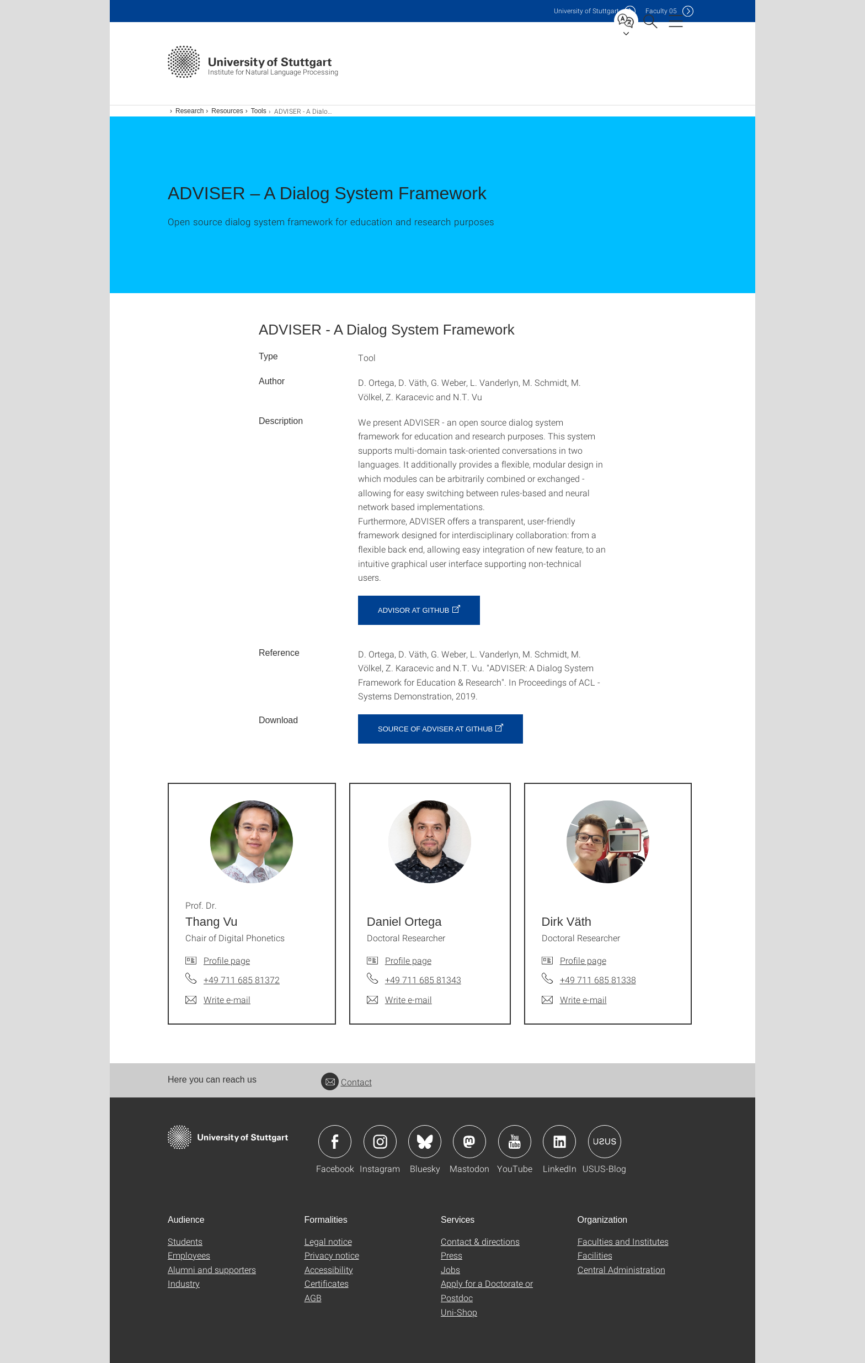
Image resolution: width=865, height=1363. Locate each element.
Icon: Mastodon (469, 1141)
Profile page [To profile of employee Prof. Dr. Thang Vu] (227, 960)
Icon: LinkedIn (559, 1141)
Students (185, 1241)
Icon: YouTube (514, 1141)
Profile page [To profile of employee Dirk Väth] (583, 960)
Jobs (450, 1269)
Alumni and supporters (212, 1269)
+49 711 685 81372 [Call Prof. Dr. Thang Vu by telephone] (242, 979)
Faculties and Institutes (623, 1241)
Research (189, 111)
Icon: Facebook (334, 1141)
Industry (184, 1283)
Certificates (327, 1283)
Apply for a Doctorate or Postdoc (487, 1290)
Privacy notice (332, 1255)
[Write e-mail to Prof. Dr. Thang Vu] (217, 1000)
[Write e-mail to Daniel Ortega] (399, 1000)
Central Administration (621, 1269)
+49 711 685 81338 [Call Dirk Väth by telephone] (598, 979)
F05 (661, 11)
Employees (189, 1255)
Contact (346, 1082)
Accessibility (329, 1269)
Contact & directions (480, 1241)
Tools (258, 111)
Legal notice (328, 1241)
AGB (313, 1297)
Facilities (595, 1255)
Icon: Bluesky (424, 1141)
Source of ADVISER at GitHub (435, 729)
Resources (227, 111)
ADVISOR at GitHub (414, 610)
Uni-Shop (459, 1312)
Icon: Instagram (380, 1141)
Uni (586, 11)
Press (451, 1255)
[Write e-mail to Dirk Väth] (574, 1000)
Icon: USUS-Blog (604, 1141)
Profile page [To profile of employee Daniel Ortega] (408, 960)
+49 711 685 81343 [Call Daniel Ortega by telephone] (423, 979)
